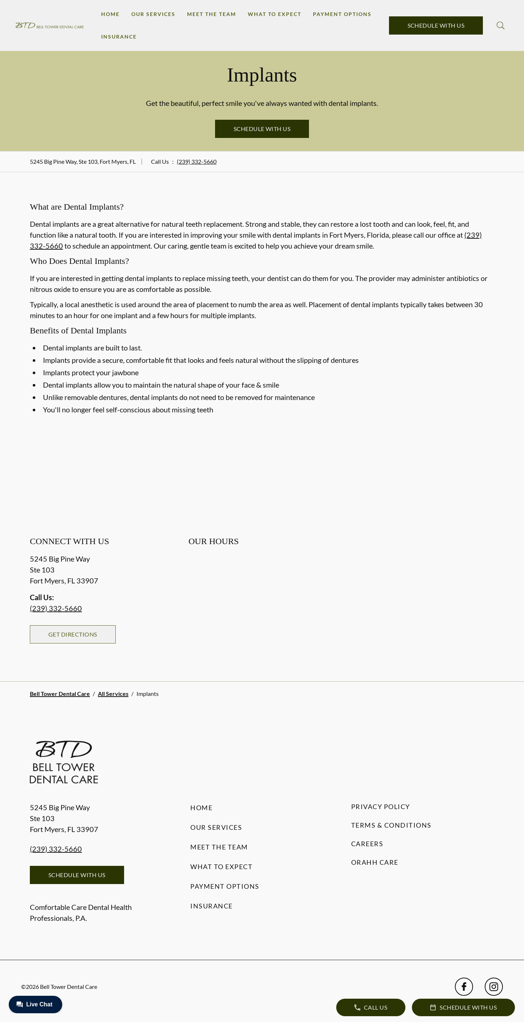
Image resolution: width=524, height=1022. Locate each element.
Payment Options (342, 14)
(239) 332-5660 (197, 161)
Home (110, 14)
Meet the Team (211, 14)
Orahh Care (374, 862)
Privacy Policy (380, 807)
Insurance (119, 36)
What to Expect (274, 14)
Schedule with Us (436, 25)
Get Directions (72, 634)
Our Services (153, 14)
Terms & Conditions (391, 825)
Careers (367, 844)
